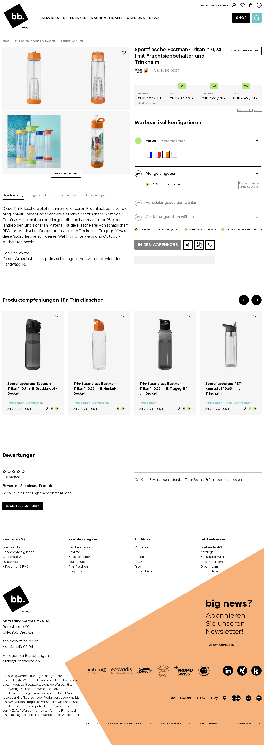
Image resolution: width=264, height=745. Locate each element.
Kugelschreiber (79, 557)
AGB (86, 723)
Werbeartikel (11, 547)
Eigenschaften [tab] (41, 195)
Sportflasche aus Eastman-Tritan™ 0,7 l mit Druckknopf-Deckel (32, 389)
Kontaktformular (212, 557)
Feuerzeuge (77, 562)
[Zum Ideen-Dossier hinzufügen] (210, 245)
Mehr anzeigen (66, 173)
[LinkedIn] (228, 671)
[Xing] (242, 671)
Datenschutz (171, 723)
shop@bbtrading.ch (20, 641)
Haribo (139, 557)
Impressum (243, 723)
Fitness (228, 402)
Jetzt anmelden (221, 645)
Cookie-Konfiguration (125, 723)
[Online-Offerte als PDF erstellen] (199, 245)
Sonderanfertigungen (18, 552)
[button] (244, 300)
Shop (241, 18)
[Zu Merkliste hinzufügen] (123, 53)
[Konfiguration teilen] (188, 245)
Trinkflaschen (15, 402)
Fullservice (10, 562)
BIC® (138, 562)
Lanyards (75, 571)
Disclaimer (208, 723)
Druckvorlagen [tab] (96, 195)
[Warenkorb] (250, 5)
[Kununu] (256, 671)
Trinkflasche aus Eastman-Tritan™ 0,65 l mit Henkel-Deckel (95, 389)
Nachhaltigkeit (210, 571)
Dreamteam (209, 566)
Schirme (74, 552)
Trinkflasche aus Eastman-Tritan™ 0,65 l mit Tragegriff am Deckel (163, 389)
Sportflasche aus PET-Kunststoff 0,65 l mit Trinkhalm (224, 389)
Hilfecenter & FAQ (214, 5)
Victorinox (141, 547)
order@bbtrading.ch (21, 661)
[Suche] (257, 18)
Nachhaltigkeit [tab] (68, 195)
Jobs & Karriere (211, 562)
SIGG (138, 552)
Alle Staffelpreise (249, 110)
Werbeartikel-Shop (213, 547)
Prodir (138, 566)
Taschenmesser (80, 547)
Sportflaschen (34, 402)
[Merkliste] (242, 5)
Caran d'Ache (144, 571)
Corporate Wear (14, 557)
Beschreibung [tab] (13, 195)
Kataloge (207, 552)
